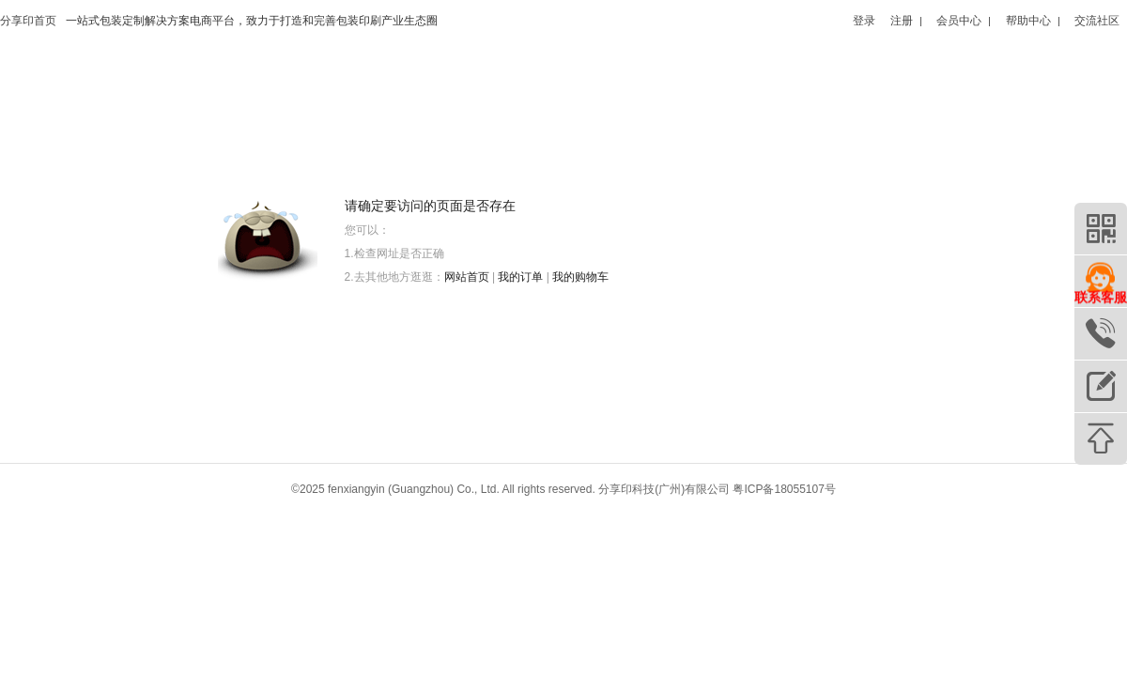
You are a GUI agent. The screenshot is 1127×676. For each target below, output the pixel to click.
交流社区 (1096, 20)
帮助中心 (1028, 20)
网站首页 (466, 277)
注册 (901, 20)
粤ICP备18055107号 (784, 489)
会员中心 (958, 20)
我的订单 (520, 277)
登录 (864, 20)
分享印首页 (28, 20)
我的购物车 (580, 277)
